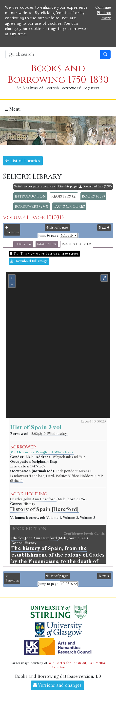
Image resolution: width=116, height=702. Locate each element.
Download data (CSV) (95, 186)
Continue (103, 7)
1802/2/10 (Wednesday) (49, 434)
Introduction (30, 196)
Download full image (29, 261)
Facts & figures (69, 206)
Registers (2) (64, 196)
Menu (12, 109)
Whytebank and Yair (69, 457)
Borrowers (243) (31, 206)
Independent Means (72, 471)
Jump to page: (48, 235)
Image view (46, 244)
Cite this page (67, 186)
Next (104, 227)
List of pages (57, 227)
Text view (23, 244)
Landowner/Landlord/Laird (32, 476)
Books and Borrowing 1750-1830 (58, 74)
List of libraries (22, 160)
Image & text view (77, 244)
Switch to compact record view (35, 186)
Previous (12, 230)
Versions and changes (57, 685)
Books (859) (93, 196)
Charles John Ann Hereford (33, 499)
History (29, 504)
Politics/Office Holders (74, 476)
